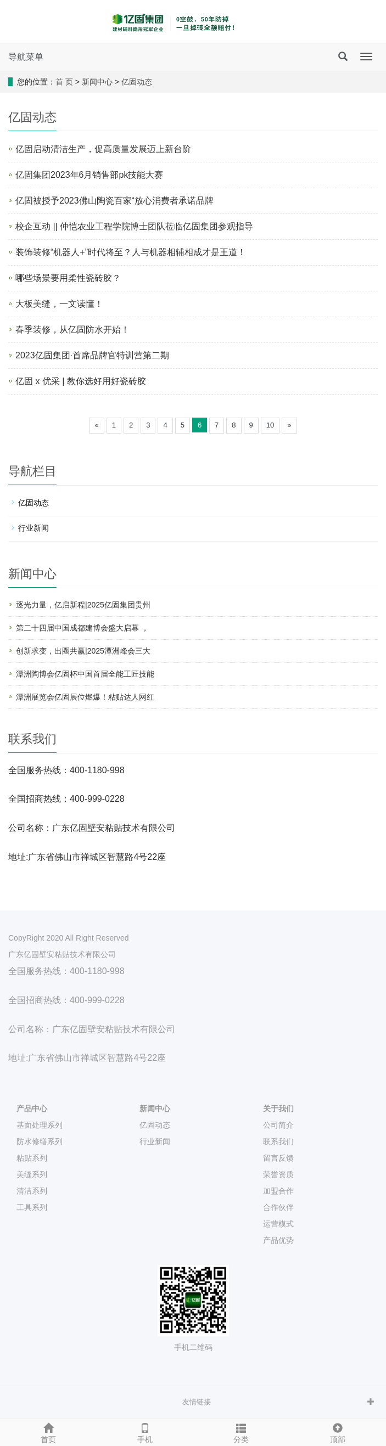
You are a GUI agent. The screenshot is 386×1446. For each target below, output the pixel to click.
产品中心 (31, 1108)
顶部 (337, 1432)
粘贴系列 (31, 1158)
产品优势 (278, 1240)
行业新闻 (33, 528)
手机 (145, 1432)
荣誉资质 (278, 1174)
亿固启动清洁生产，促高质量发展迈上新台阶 (103, 149)
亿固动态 (136, 81)
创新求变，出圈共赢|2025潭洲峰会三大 (83, 650)
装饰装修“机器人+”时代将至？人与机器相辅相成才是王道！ (130, 252)
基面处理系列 (39, 1125)
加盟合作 (278, 1190)
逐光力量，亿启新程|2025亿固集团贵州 (83, 604)
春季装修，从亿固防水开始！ (72, 329)
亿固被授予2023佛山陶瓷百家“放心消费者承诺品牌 (114, 200)
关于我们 (278, 1108)
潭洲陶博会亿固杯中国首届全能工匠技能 (85, 673)
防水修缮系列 (39, 1141)
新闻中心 (97, 81)
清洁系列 (31, 1190)
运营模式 (278, 1223)
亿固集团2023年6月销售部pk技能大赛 (89, 174)
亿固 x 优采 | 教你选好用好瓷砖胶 (80, 381)
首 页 (64, 81)
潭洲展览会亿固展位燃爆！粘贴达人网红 (85, 697)
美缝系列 (31, 1174)
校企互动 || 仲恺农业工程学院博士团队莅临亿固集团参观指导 (134, 226)
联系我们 (278, 1141)
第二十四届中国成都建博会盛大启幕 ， (82, 627)
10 (270, 425)
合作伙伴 (278, 1207)
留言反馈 (278, 1158)
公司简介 (278, 1125)
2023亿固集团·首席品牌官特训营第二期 (92, 355)
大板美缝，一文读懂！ (59, 303)
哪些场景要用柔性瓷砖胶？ (68, 278)
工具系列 (31, 1207)
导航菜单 (25, 56)
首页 (48, 1432)
